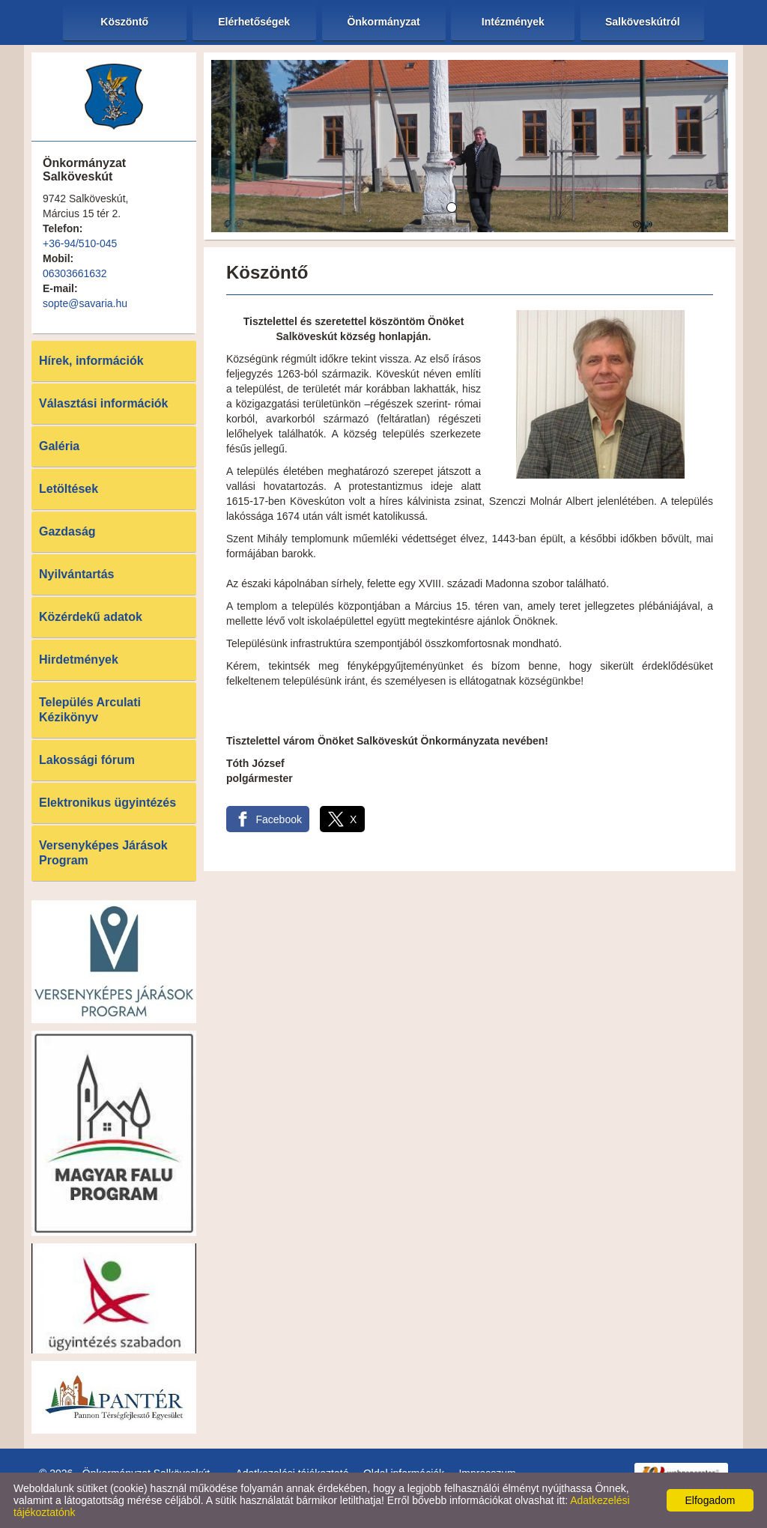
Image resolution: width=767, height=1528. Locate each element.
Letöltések (68, 488)
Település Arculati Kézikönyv (90, 710)
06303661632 (75, 273)
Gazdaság (67, 531)
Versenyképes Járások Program (103, 853)
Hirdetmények (78, 659)
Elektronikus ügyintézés (107, 802)
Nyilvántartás (77, 574)
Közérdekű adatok (90, 616)
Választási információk (104, 403)
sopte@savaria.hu (85, 303)
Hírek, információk (91, 360)
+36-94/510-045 (80, 243)
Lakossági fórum (87, 760)
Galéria (59, 446)
